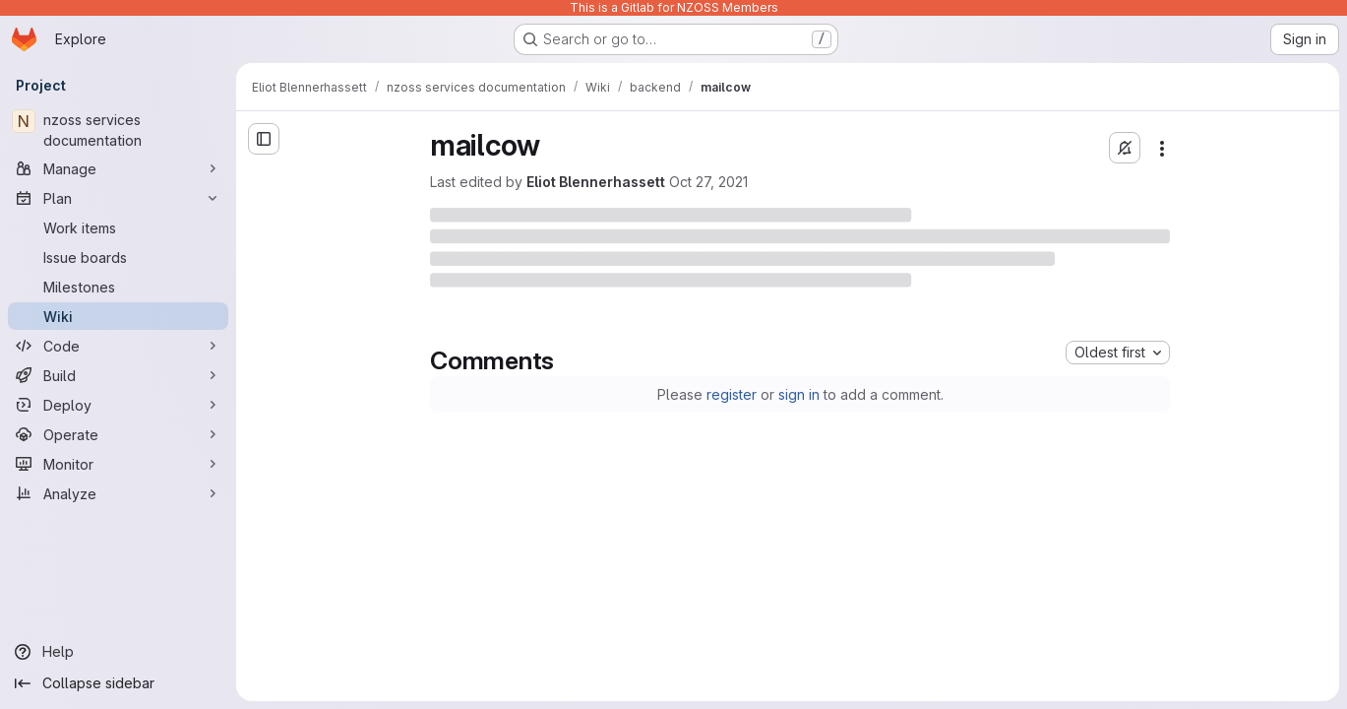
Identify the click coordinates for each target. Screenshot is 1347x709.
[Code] (118, 345)
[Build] (118, 375)
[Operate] (118, 434)
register (731, 394)
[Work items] (118, 227)
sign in (799, 394)
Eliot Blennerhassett (595, 181)
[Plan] (118, 198)
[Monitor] (118, 464)
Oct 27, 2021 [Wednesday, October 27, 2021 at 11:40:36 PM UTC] (708, 181)
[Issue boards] (118, 257)
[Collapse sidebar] (118, 683)
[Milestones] (118, 286)
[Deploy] (118, 405)
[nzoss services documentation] (118, 130)
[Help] (118, 652)
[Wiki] (118, 316)
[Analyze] (118, 493)
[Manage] (118, 168)
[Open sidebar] (263, 139)
